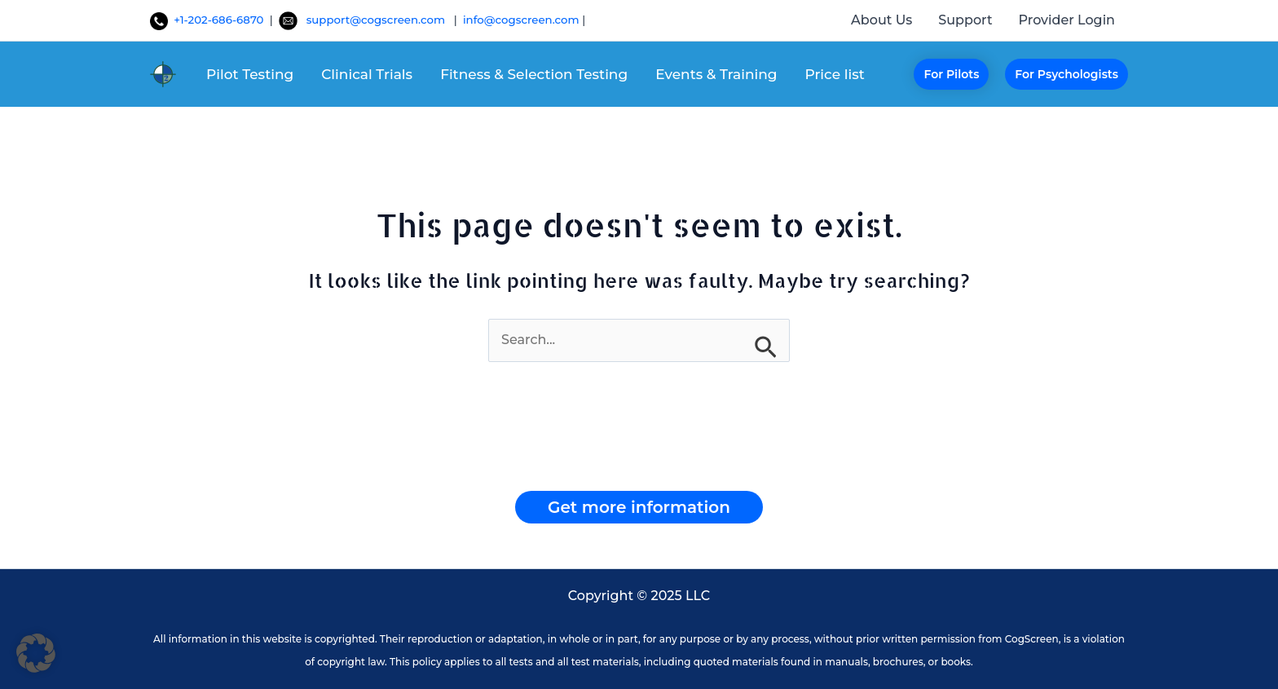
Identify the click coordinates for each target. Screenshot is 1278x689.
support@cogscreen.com (380, 19)
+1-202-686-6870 (208, 19)
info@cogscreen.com (522, 19)
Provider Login (1067, 20)
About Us (881, 20)
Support (965, 20)
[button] (951, 74)
